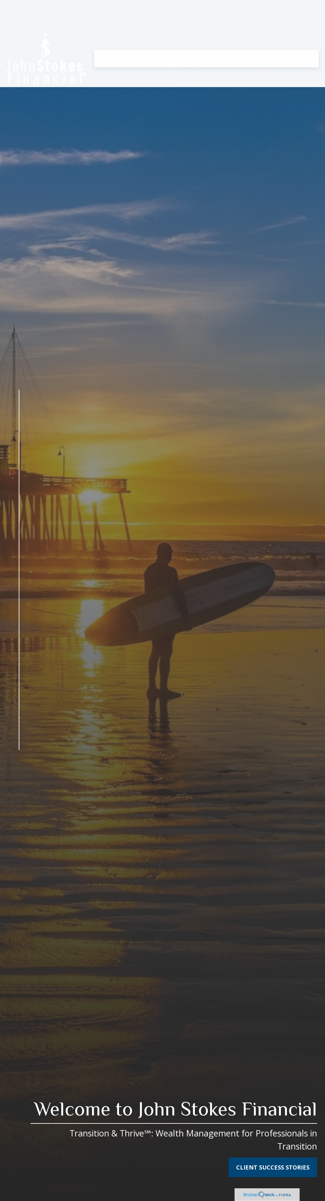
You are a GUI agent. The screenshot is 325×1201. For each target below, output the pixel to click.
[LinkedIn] (19, 780)
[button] (105, 28)
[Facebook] (19, 767)
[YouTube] (19, 793)
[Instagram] (19, 807)
